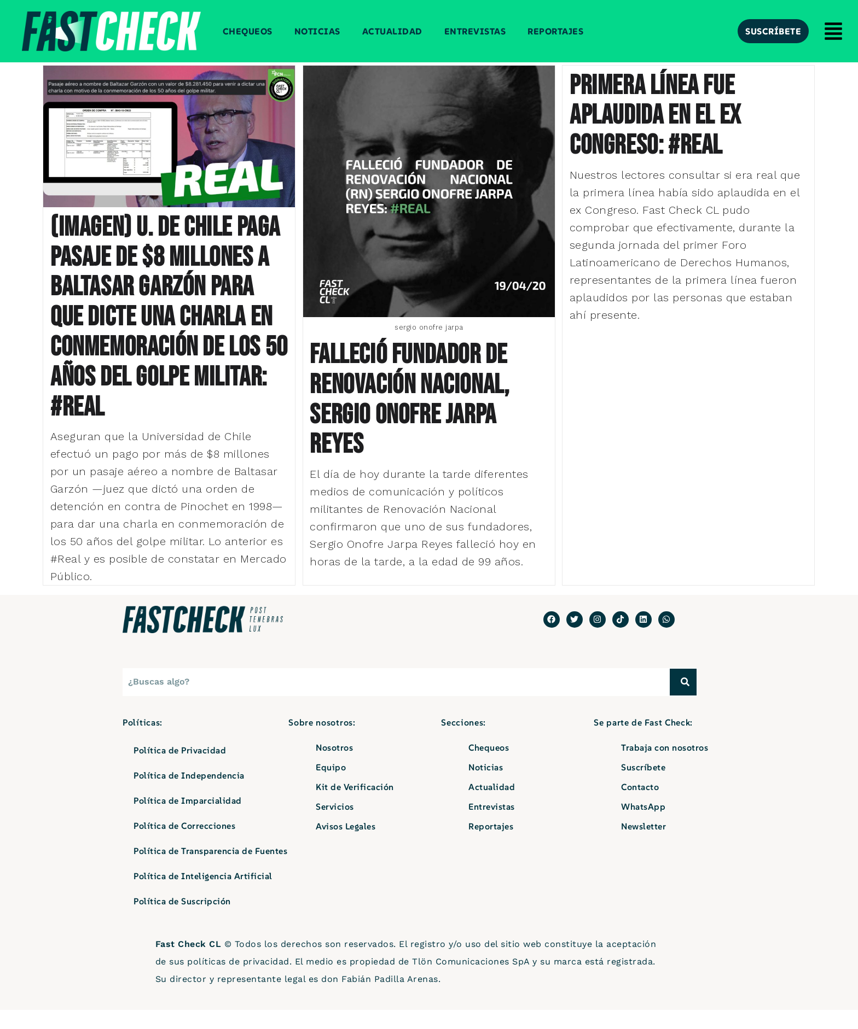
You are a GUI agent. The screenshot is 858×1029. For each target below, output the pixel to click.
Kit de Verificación (355, 805)
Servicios (335, 825)
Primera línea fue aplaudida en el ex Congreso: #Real (655, 115)
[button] (833, 33)
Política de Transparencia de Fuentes (210, 869)
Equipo (331, 786)
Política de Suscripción (182, 920)
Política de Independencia (189, 794)
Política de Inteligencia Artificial (203, 895)
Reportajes (555, 31)
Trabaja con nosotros (664, 766)
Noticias (317, 31)
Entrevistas (475, 31)
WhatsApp (643, 825)
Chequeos (248, 31)
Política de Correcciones (184, 844)
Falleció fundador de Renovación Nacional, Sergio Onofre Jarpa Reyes (409, 399)
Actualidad (392, 31)
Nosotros (334, 766)
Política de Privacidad (180, 769)
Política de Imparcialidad (188, 819)
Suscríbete (643, 786)
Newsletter (643, 845)
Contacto (640, 805)
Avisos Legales (345, 845)
